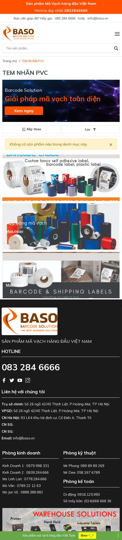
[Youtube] (20, 380)
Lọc (90, 129)
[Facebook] (4, 380)
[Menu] (117, 33)
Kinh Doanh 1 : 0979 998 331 (25, 466)
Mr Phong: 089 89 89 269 (83, 466)
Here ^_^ (87, 535)
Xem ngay (24, 110)
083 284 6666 (65, 18)
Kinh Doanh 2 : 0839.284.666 (25, 472)
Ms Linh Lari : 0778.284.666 (24, 479)
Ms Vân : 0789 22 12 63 (21, 485)
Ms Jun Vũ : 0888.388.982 (22, 492)
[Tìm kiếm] (116, 47)
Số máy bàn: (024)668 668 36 (87, 501)
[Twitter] (12, 380)
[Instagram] (27, 380)
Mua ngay (14, 187)
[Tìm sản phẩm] (61, 48)
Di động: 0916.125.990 (81, 494)
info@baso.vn (98, 18)
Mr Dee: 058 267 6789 (81, 472)
